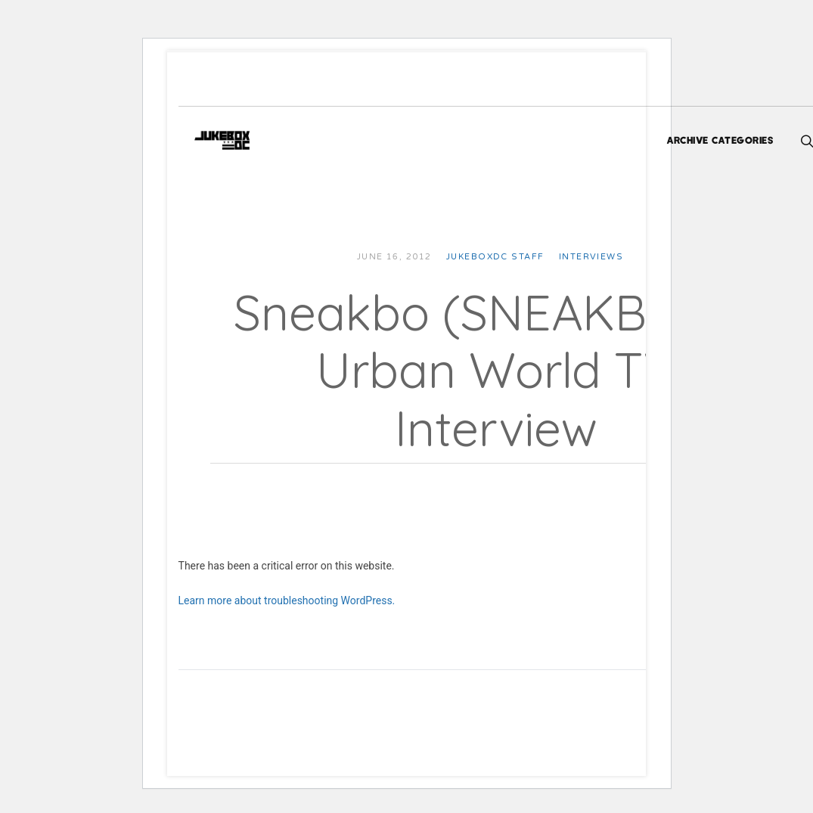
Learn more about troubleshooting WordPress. (305, 600)
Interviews (610, 257)
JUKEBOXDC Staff (514, 257)
